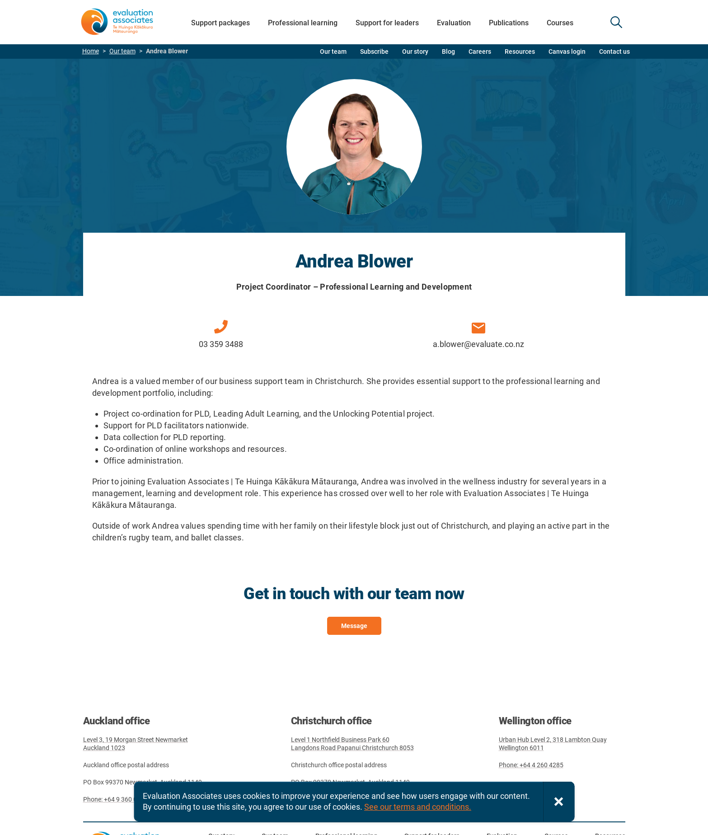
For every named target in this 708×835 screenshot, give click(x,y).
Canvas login (567, 51)
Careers (480, 51)
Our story (415, 51)
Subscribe (374, 51)
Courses (560, 23)
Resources (520, 51)
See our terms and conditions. (417, 807)
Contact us (614, 51)
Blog (448, 51)
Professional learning (303, 23)
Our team (122, 51)
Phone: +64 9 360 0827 (115, 799)
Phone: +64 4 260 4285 (531, 765)
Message (354, 625)
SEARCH (616, 22)
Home (90, 51)
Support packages (220, 23)
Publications (509, 23)
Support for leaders (387, 23)
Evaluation (454, 23)
